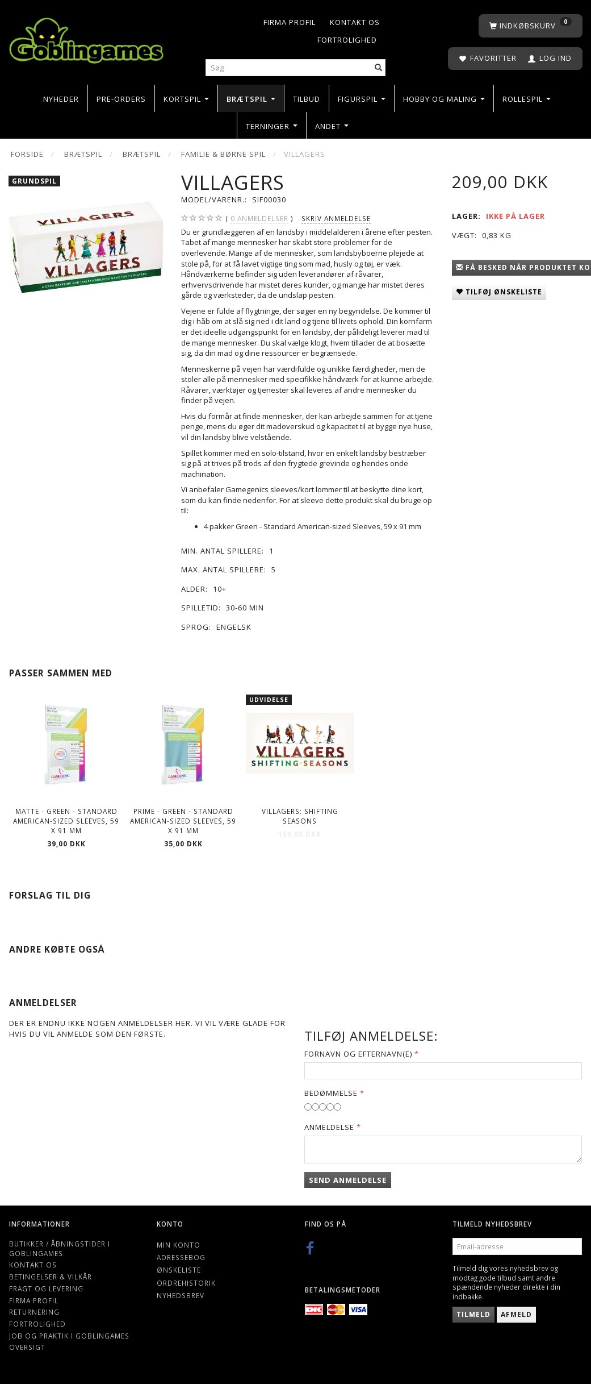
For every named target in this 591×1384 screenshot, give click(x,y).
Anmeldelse (329, 1127)
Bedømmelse (331, 1093)
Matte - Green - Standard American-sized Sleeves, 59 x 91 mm (66, 820)
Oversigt (27, 1347)
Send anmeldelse (348, 1180)
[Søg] (379, 68)
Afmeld (516, 1314)
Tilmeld (473, 1314)
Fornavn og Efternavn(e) (358, 1054)
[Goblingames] (86, 38)
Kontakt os (355, 22)
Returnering (34, 1311)
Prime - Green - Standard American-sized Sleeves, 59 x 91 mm (183, 820)
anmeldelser (259, 218)
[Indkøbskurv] (530, 25)
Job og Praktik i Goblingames (69, 1335)
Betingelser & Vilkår (50, 1276)
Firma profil (289, 22)
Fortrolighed (347, 40)
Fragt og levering (46, 1288)
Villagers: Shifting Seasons (300, 816)
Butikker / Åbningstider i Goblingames (59, 1248)
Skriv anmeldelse (336, 218)
